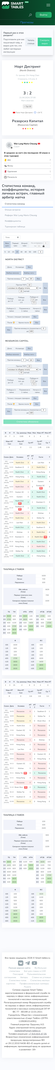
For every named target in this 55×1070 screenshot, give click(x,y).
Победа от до (34, 300)
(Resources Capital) (28, 124)
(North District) (27, 70)
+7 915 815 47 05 (37, 1033)
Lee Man (41, 462)
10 (9, 252)
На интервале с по (39, 244)
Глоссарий (18, 974)
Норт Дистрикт (27, 66)
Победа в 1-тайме (11, 309)
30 (21, 252)
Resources (21, 711)
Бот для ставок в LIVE (35, 971)
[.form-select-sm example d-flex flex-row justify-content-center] (22, 288)
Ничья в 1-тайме (37, 309)
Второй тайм (24, 244)
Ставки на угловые (41, 977)
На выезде (20, 267)
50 (30, 252)
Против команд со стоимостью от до (30, 330)
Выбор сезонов (12, 273)
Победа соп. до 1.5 (21, 300)
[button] (30, 14)
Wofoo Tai (41, 518)
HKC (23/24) (6, 763)
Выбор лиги (29, 273)
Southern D (19, 467)
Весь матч (7, 244)
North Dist (20, 462)
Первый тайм (15, 244)
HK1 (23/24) (6, 711)
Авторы (24, 977)
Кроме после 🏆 (25, 322)
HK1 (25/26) (6, 462)
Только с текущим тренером (18, 317)
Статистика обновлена (27, 421)
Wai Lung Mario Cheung (25, 143)
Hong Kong (41, 472)
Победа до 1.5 (10, 299)
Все (29, 267)
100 (34, 252)
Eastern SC (41, 486)
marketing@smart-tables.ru (27, 1030)
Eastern (41, 481)
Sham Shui (41, 721)
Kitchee (41, 513)
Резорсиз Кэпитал (27, 121)
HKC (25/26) (6, 477)
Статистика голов (17, 980)
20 (17, 252)
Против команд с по (20, 278)
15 (13, 252)
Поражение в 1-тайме (24, 309)
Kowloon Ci (40, 502)
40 (26, 252)
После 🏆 (11, 322)
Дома (9, 267)
